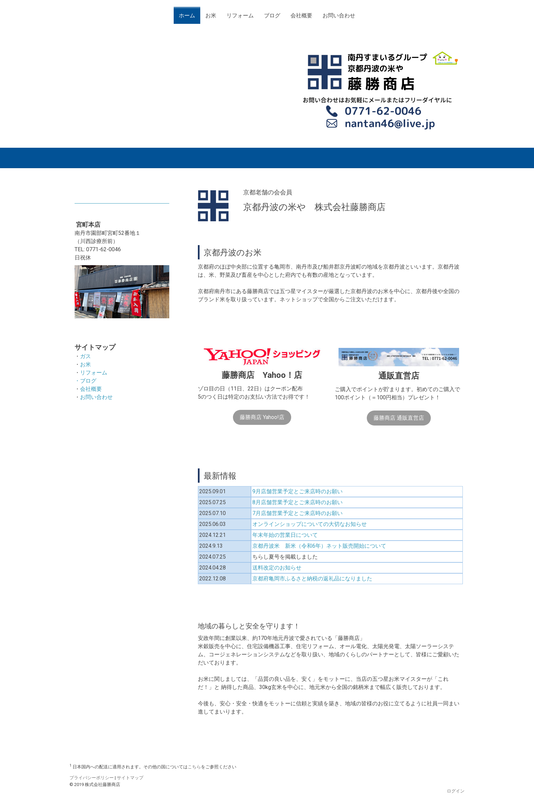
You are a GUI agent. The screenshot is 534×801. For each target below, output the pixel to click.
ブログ (272, 15)
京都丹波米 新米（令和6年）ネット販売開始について (319, 546)
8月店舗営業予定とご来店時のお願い (297, 502)
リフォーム (240, 15)
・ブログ (85, 381)
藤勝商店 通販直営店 (399, 418)
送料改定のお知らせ (276, 567)
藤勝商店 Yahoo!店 (262, 417)
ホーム (187, 15)
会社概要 (301, 15)
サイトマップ (130, 777)
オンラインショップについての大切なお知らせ (309, 524)
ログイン (456, 791)
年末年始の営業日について (285, 535)
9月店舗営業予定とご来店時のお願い (297, 491)
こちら (194, 766)
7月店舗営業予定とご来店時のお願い (297, 513)
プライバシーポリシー (91, 777)
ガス (85, 356)
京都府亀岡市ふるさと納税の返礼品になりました (312, 578)
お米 (210, 15)
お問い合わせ (339, 15)
